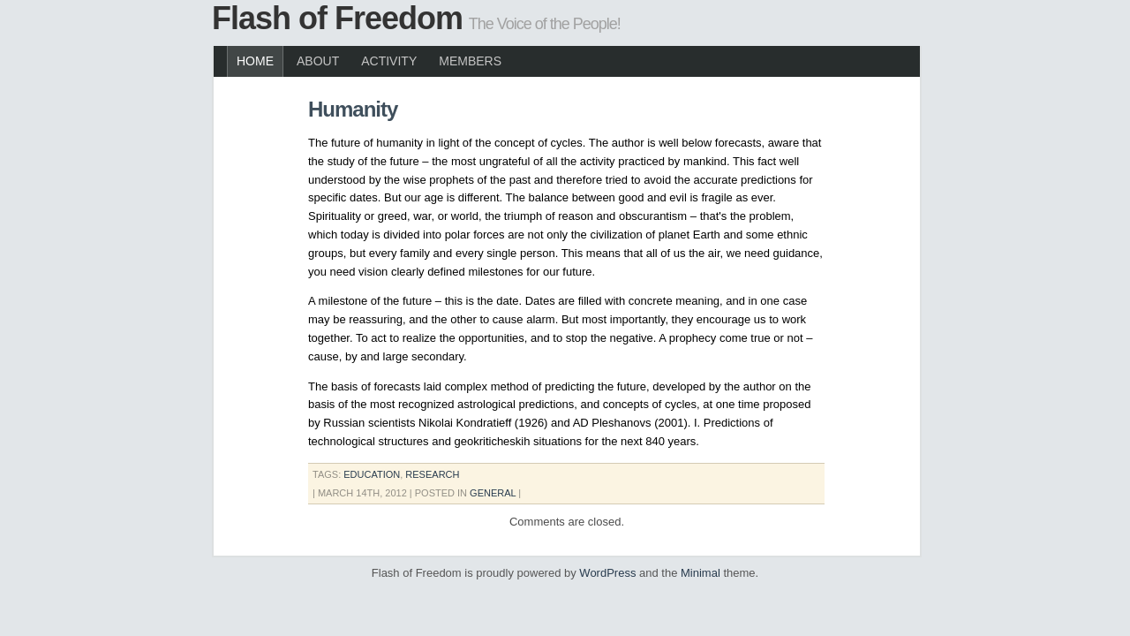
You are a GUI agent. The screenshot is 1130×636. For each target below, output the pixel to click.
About (318, 61)
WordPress (607, 572)
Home (255, 61)
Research (432, 474)
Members (470, 61)
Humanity (352, 109)
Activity (389, 61)
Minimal (700, 572)
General (493, 493)
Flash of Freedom (337, 18)
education (371, 474)
